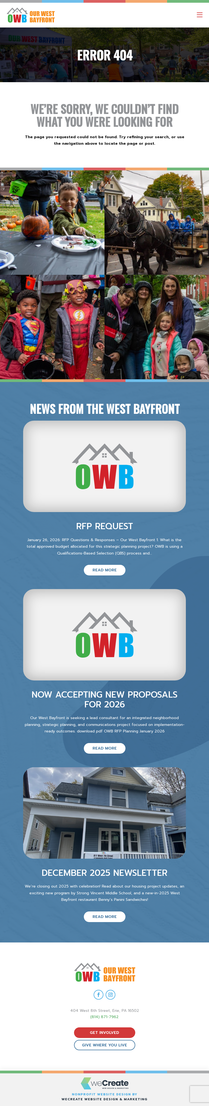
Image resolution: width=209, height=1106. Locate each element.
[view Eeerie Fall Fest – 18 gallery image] (52, 222)
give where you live (104, 1045)
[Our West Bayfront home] (54, 15)
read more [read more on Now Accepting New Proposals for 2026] (105, 748)
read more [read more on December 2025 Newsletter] (105, 917)
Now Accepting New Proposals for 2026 (104, 699)
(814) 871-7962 (104, 1017)
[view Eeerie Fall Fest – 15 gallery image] (156, 327)
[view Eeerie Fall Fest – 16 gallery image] (52, 327)
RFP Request (104, 526)
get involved (104, 1033)
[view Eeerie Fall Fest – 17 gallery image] (156, 222)
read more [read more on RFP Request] (105, 570)
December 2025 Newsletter (104, 873)
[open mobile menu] (199, 15)
